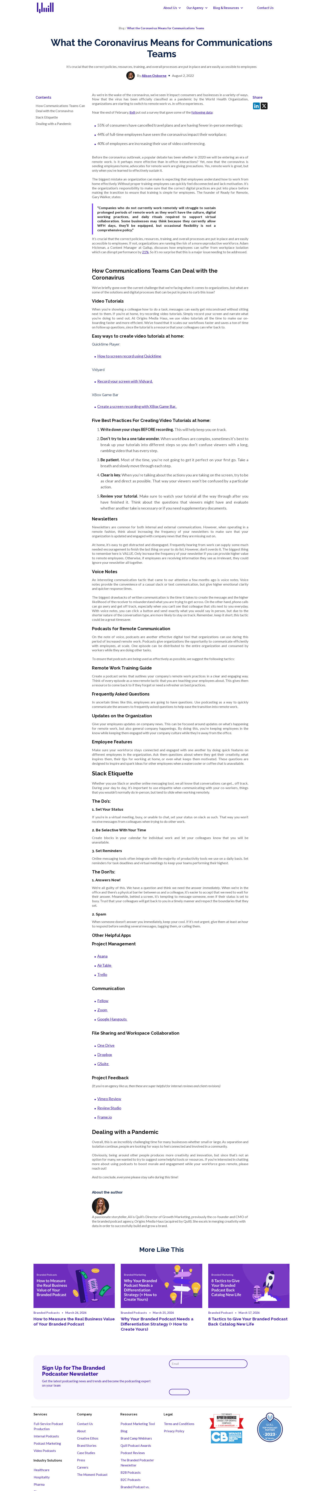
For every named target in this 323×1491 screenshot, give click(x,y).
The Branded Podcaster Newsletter (137, 1462)
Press (81, 1460)
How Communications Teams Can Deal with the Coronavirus (60, 108)
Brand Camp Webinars (136, 1438)
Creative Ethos (87, 1438)
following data (201, 112)
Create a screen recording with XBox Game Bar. (137, 406)
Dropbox (104, 1054)
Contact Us (265, 8)
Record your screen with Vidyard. (125, 381)
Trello (102, 974)
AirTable (104, 965)
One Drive (106, 1045)
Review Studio (109, 1108)
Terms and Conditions (179, 1424)
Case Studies (86, 1453)
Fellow (102, 1000)
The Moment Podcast (92, 1474)
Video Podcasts (45, 1451)
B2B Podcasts (131, 1472)
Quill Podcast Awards (136, 1445)
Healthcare (41, 1470)
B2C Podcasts (131, 1480)
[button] (170, 8)
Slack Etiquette (47, 117)
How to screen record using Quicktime (129, 356)
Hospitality (42, 1477)
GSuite (103, 1063)
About (81, 1431)
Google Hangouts (112, 1019)
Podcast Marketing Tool (138, 1424)
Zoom (102, 1010)
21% (145, 252)
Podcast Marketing (47, 1443)
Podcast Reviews (133, 1453)
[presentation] (201, 1378)
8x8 (132, 112)
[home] (48, 8)
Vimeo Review (109, 1098)
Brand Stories (86, 1445)
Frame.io (104, 1117)
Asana (102, 956)
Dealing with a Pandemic (54, 124)
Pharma (39, 1484)
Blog (124, 1431)
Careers (82, 1467)
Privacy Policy (174, 1431)
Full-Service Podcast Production (48, 1426)
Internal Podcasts (46, 1436)
